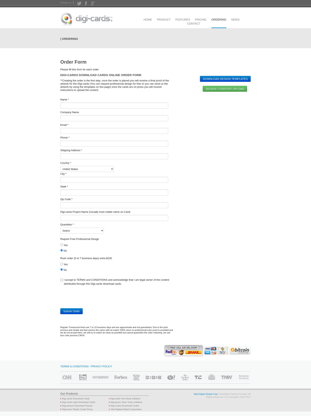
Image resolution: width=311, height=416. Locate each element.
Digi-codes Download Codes (124, 406)
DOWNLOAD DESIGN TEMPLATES (225, 78)
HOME (148, 19)
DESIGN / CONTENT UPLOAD (225, 88)
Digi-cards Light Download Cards (78, 402)
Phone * (64, 137)
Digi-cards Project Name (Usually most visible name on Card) (95, 211)
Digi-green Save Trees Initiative (126, 402)
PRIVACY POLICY (101, 366)
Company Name (69, 112)
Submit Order (71, 311)
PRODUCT (164, 19)
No (63, 250)
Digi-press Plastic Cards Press (77, 409)
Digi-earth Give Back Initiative (125, 398)
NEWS (235, 19)
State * (64, 186)
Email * (64, 124)
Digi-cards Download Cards (76, 398)
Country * (65, 162)
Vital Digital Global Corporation (126, 409)
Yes (64, 245)
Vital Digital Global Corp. (206, 394)
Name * (64, 99)
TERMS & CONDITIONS (74, 366)
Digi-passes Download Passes (77, 406)
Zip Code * (66, 199)
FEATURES (183, 19)
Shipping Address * (71, 150)
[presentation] (90, 298)
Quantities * (67, 224)
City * (63, 173)
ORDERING (218, 19)
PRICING (200, 19)
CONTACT (193, 23)
